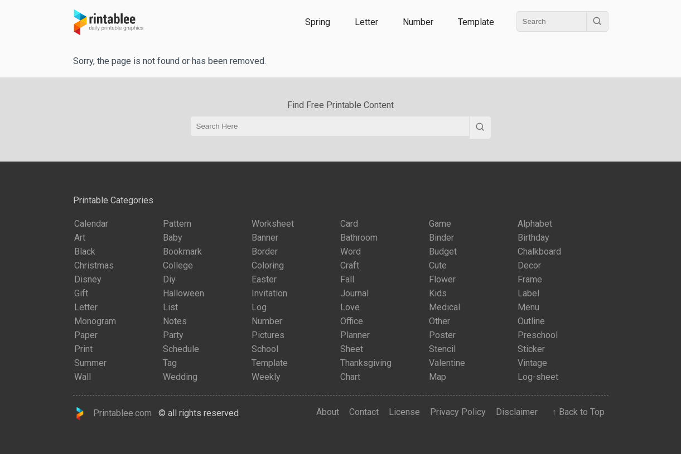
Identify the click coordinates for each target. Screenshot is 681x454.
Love (350, 307)
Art (79, 237)
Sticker (531, 349)
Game (440, 223)
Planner (355, 335)
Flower (442, 279)
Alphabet (535, 223)
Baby (172, 237)
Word (350, 251)
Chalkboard (539, 251)
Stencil (442, 349)
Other (439, 321)
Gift (81, 293)
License (404, 412)
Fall (347, 279)
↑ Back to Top (576, 412)
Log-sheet (538, 377)
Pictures (268, 335)
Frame (530, 279)
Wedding (180, 377)
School (265, 349)
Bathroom (359, 237)
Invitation (269, 293)
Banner (265, 237)
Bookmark (182, 251)
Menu (528, 307)
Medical (444, 307)
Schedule (181, 349)
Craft (349, 265)
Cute (438, 265)
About (327, 412)
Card (349, 223)
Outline (531, 321)
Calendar (91, 223)
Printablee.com (112, 414)
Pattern (177, 223)
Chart (350, 377)
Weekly (266, 377)
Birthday (533, 237)
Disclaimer (517, 412)
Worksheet (273, 223)
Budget (443, 251)
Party (173, 335)
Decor (529, 265)
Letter (366, 22)
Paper (86, 335)
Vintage (532, 363)
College (178, 265)
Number (418, 22)
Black (84, 251)
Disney (88, 279)
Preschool (538, 335)
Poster (442, 335)
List (170, 307)
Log (259, 307)
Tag (170, 363)
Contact (364, 412)
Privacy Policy (458, 412)
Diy (169, 279)
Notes (175, 321)
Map (437, 377)
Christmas (94, 265)
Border (265, 251)
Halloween (183, 293)
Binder (441, 237)
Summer (90, 363)
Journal (354, 293)
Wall (82, 377)
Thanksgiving (366, 363)
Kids (438, 293)
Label (528, 293)
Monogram (95, 321)
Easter (264, 279)
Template (476, 22)
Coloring (268, 265)
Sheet (351, 349)
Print (83, 349)
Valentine (447, 363)
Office (351, 321)
